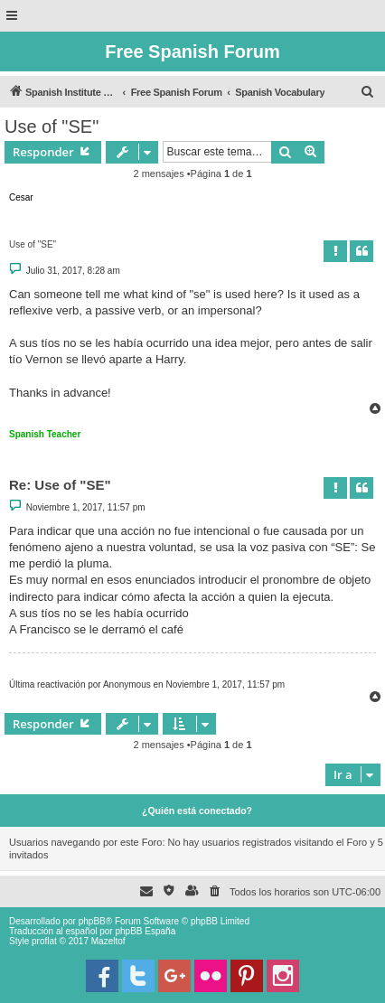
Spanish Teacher (44, 434)
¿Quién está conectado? (197, 810)
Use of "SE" (52, 126)
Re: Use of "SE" (60, 484)
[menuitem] (368, 92)
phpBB (92, 921)
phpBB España (145, 931)
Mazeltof (108, 941)
